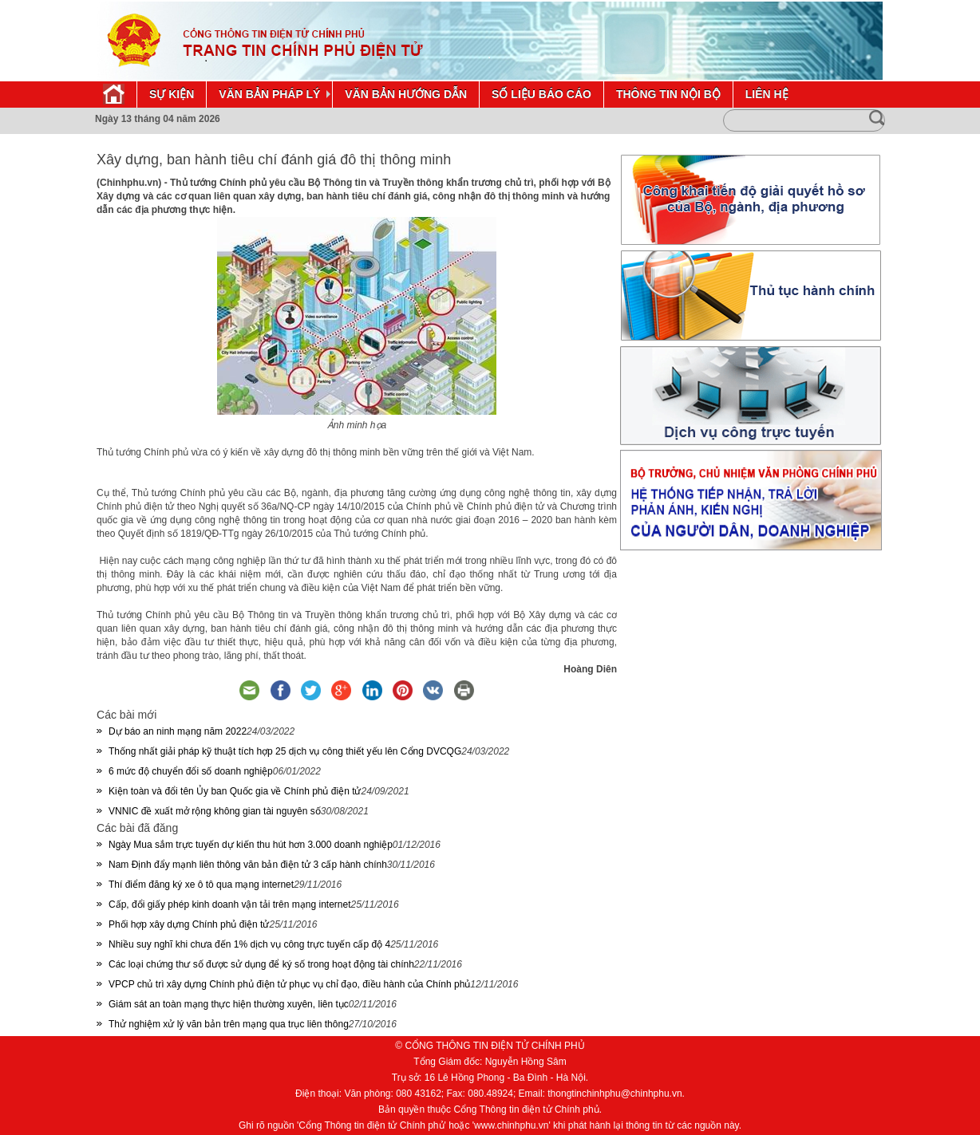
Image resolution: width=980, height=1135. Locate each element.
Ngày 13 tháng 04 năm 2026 (157, 118)
